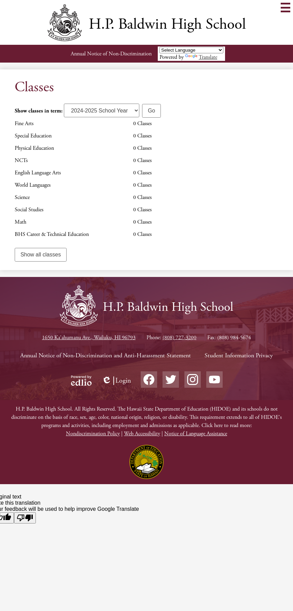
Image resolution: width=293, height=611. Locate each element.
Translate (201, 57)
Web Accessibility (142, 433)
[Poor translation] (25, 517)
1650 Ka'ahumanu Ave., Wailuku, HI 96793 (89, 337)
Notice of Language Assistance (195, 433)
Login (116, 380)
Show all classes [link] (40, 254)
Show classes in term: (38, 111)
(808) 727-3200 (179, 337)
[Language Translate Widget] (191, 50)
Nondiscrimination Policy (93, 433)
